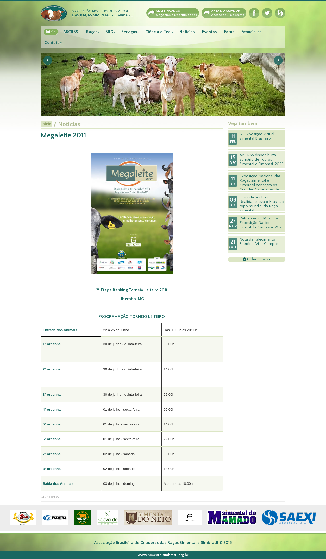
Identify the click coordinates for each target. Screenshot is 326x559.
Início (51, 31)
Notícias (187, 31)
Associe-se (252, 31)
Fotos (229, 31)
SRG (109, 31)
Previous (47, 60)
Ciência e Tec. (158, 31)
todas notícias (258, 259)
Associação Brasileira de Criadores (102, 13)
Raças (91, 31)
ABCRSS (70, 31)
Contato (52, 42)
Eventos (209, 31)
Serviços (129, 31)
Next (278, 60)
